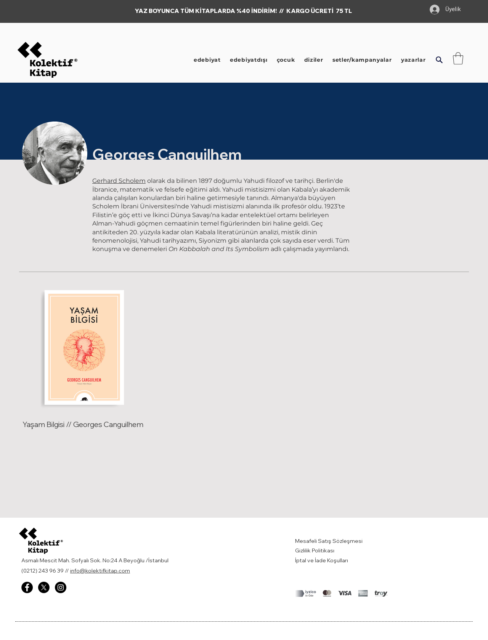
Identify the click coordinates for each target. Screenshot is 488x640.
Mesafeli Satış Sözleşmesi (329, 541)
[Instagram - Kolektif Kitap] (60, 587)
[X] (44, 587)
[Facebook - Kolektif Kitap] (27, 587)
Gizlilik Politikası (314, 550)
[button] (439, 59)
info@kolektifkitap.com (100, 570)
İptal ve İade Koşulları (321, 560)
